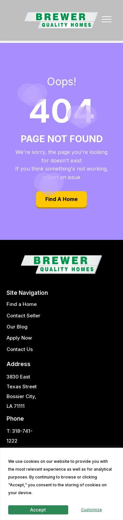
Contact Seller (23, 315)
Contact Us (20, 349)
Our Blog (17, 327)
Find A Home (61, 199)
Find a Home (22, 304)
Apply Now (19, 338)
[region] (61, 484)
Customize (91, 509)
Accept (38, 509)
